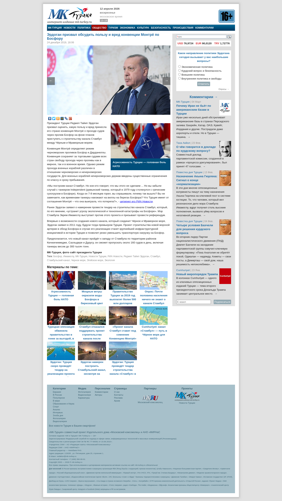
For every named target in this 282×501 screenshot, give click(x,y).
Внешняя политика (193, 74)
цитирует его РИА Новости (136, 201)
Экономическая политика (197, 66)
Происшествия (183, 27)
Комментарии (204, 27)
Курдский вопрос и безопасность (202, 70)
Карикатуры (84, 398)
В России (57, 395)
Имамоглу (68, 256)
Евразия (57, 392)
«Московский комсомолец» (125, 432)
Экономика (127, 27)
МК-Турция (55, 27)
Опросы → (224, 89)
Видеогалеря (84, 395)
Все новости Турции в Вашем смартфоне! (72, 425)
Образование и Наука (63, 403)
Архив (117, 401)
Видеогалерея (60, 421)
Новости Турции (97, 256)
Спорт (56, 406)
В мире (56, 401)
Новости (69, 27)
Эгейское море (95, 260)
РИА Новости (115, 256)
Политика (83, 27)
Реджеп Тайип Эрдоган (136, 256)
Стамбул (155, 256)
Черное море (78, 260)
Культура (143, 27)
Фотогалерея (59, 418)
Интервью (58, 412)
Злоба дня (58, 415)
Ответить (203, 83)
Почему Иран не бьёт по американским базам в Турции (193, 109)
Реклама (118, 398)
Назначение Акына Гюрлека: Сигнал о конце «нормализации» (196, 180)
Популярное (59, 398)
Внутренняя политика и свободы (201, 78)
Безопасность (161, 27)
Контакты (118, 395)
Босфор (57, 256)
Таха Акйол (183, 142)
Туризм (113, 27)
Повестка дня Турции (189, 172)
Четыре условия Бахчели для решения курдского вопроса (194, 229)
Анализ (56, 409)
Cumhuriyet (183, 270)
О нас (117, 392)
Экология (110, 260)
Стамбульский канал (58, 260)
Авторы (98, 395)
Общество (99, 27)
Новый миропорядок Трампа (197, 274)
